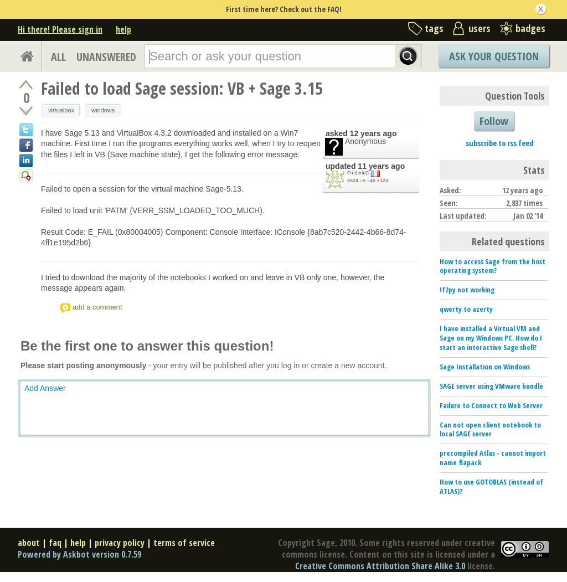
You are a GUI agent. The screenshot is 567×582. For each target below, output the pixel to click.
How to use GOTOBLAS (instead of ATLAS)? (491, 486)
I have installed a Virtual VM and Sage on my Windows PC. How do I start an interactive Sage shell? (491, 337)
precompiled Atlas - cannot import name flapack (493, 457)
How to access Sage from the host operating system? (492, 266)
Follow (494, 121)
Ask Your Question (494, 56)
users (479, 28)
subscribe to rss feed (500, 143)
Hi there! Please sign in (60, 29)
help (123, 29)
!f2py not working (467, 290)
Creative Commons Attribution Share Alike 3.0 (380, 566)
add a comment (97, 307)
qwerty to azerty (466, 309)
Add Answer (45, 388)
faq (55, 543)
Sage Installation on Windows (485, 367)
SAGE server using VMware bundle (491, 386)
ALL (58, 56)
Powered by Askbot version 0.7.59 (79, 554)
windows (103, 110)
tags (434, 28)
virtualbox (61, 110)
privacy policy (120, 543)
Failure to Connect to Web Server (491, 405)
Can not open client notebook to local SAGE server (490, 429)
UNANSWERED (106, 56)
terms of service (184, 543)
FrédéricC (358, 173)
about (29, 543)
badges (530, 28)
